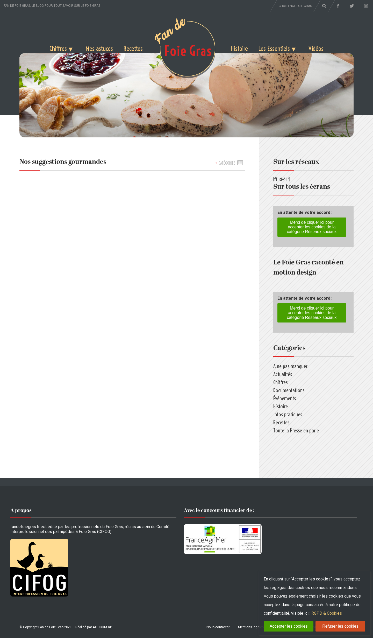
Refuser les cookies (340, 626)
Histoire (239, 48)
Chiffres (58, 48)
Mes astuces (99, 48)
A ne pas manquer (290, 366)
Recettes (133, 48)
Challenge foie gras (295, 6)
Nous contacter (217, 627)
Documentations (288, 390)
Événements (284, 398)
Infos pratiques (287, 414)
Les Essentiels (274, 48)
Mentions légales (251, 627)
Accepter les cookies (289, 626)
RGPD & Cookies (326, 613)
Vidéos (316, 48)
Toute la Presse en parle (296, 430)
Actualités (282, 374)
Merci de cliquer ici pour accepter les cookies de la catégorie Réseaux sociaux (311, 227)
